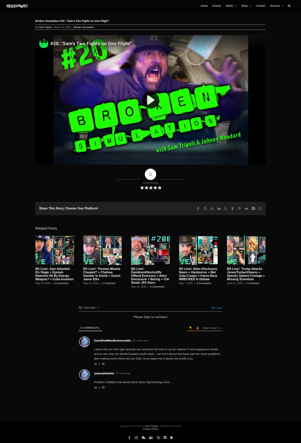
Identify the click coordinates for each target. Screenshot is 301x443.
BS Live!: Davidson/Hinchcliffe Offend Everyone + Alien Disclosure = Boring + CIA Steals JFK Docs (150, 275)
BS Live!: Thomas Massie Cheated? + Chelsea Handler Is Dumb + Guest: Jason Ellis (102, 274)
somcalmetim (104, 373)
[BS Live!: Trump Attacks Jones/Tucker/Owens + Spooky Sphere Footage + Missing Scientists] (246, 237)
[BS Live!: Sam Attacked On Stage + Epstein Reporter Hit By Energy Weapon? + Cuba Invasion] (54, 237)
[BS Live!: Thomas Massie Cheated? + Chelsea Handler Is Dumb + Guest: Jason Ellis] (102, 237)
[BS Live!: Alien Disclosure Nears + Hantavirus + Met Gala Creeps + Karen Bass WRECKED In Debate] (198, 237)
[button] (289, 6)
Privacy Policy (150, 428)
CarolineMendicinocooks (112, 340)
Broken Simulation (84, 27)
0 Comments (61, 283)
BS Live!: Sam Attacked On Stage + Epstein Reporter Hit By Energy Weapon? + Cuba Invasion (54, 274)
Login (217, 307)
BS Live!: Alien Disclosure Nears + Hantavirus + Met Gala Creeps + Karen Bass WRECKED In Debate (198, 274)
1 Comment (108, 283)
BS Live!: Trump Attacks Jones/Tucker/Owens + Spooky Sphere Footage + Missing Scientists (246, 274)
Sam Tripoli (45, 27)
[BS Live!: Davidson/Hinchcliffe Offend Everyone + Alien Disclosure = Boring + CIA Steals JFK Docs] (150, 237)
